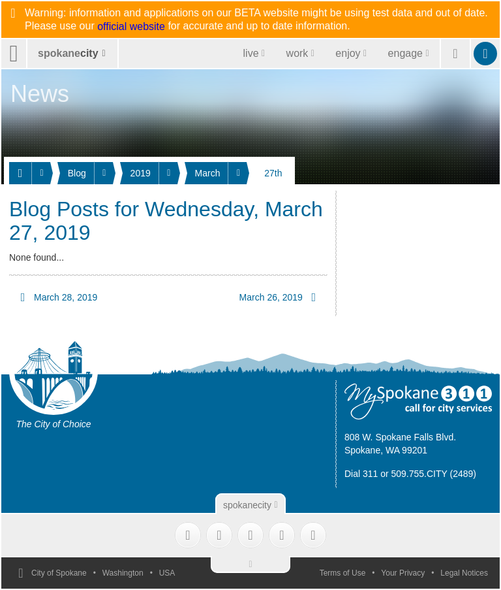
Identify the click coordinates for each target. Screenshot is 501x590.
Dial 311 (361, 473)
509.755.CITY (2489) (434, 473)
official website (131, 27)
